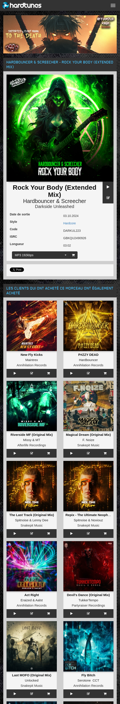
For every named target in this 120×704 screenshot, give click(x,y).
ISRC (13, 236)
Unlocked (32, 680)
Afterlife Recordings (31, 445)
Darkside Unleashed (54, 206)
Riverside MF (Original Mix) (32, 434)
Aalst (39, 600)
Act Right (31, 595)
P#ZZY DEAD (88, 354)
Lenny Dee (40, 520)
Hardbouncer (39, 201)
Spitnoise (22, 520)
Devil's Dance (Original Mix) (88, 595)
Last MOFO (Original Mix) (31, 675)
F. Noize (88, 440)
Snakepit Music (88, 445)
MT (37, 440)
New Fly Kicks (32, 354)
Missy (27, 440)
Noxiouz (97, 520)
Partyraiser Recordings (88, 605)
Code (13, 229)
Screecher (73, 201)
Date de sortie (20, 214)
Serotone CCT (88, 680)
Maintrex (31, 360)
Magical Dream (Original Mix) (88, 434)
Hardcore (69, 223)
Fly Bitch (88, 675)
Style (13, 221)
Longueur (17, 244)
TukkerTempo (88, 600)
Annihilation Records (32, 365)
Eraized (26, 600)
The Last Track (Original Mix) (31, 515)
